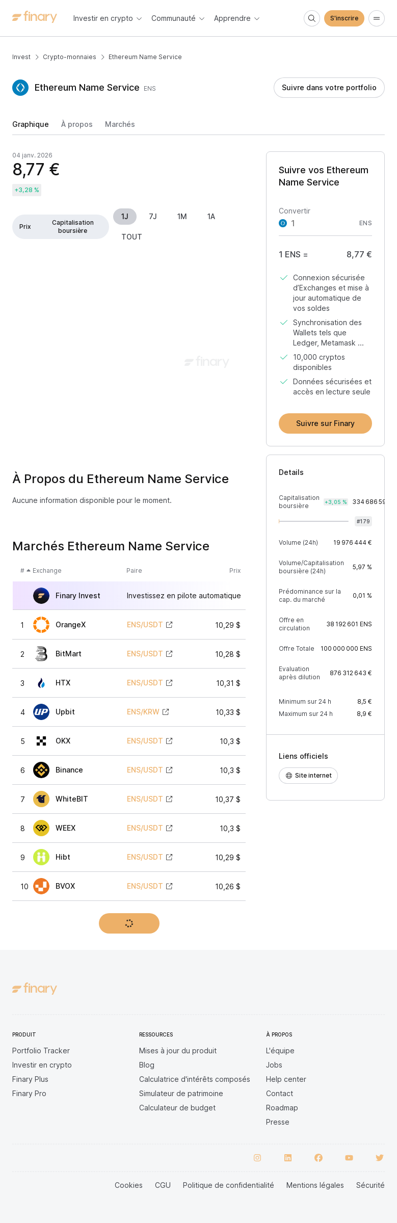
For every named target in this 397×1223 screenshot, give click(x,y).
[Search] (312, 18)
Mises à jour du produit (178, 1050)
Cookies (129, 1185)
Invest (21, 57)
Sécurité (370, 1185)
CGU (163, 1185)
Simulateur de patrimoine (181, 1093)
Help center (286, 1079)
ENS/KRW (143, 712)
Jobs (274, 1064)
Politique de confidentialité (228, 1185)
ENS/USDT (145, 625)
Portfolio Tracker (41, 1050)
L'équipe (280, 1050)
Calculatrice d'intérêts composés (194, 1079)
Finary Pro (29, 1093)
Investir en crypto (42, 1064)
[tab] (30, 127)
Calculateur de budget (177, 1107)
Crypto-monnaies (69, 57)
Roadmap (282, 1107)
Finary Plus (30, 1079)
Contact (279, 1093)
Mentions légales (315, 1185)
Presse (277, 1122)
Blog (146, 1064)
